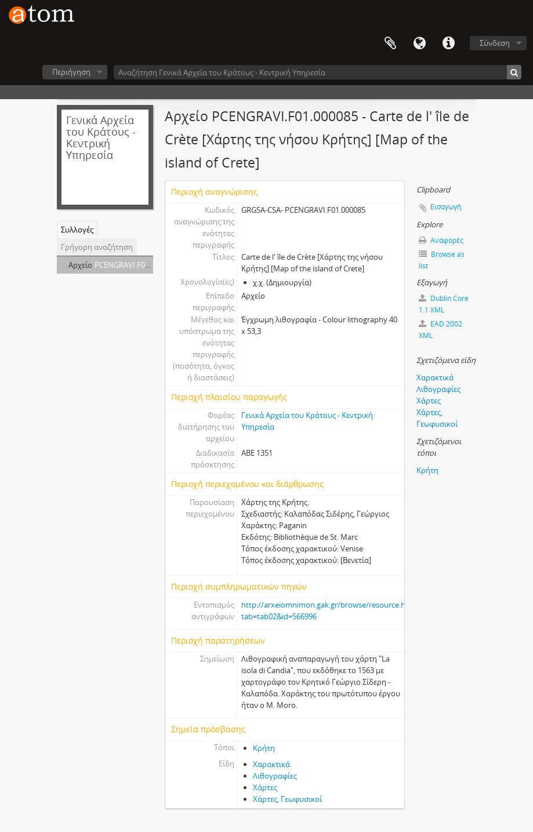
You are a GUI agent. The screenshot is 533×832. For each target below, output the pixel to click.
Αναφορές (441, 240)
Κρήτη (264, 748)
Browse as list (442, 260)
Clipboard (390, 43)
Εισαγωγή (445, 207)
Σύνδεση (495, 43)
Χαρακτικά (271, 764)
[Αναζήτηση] (514, 72)
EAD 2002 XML (440, 329)
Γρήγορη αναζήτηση (97, 247)
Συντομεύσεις (448, 43)
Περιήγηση (71, 72)
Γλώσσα (419, 43)
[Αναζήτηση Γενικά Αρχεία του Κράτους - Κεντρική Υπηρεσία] (317, 72)
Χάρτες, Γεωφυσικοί (287, 799)
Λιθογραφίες (275, 776)
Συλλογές (77, 229)
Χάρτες (265, 787)
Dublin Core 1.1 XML (444, 304)
